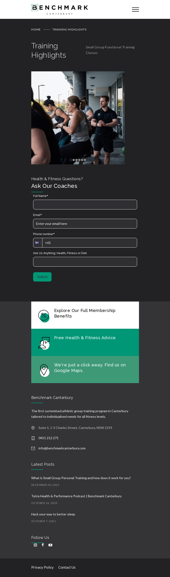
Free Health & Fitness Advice (85, 337)
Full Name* (40, 196)
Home (36, 29)
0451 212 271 (48, 438)
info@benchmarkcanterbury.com (62, 448)
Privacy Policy (42, 567)
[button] (37, 242)
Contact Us (67, 567)
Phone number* (44, 234)
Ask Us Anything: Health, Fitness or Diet (60, 253)
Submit (42, 277)
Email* (37, 215)
